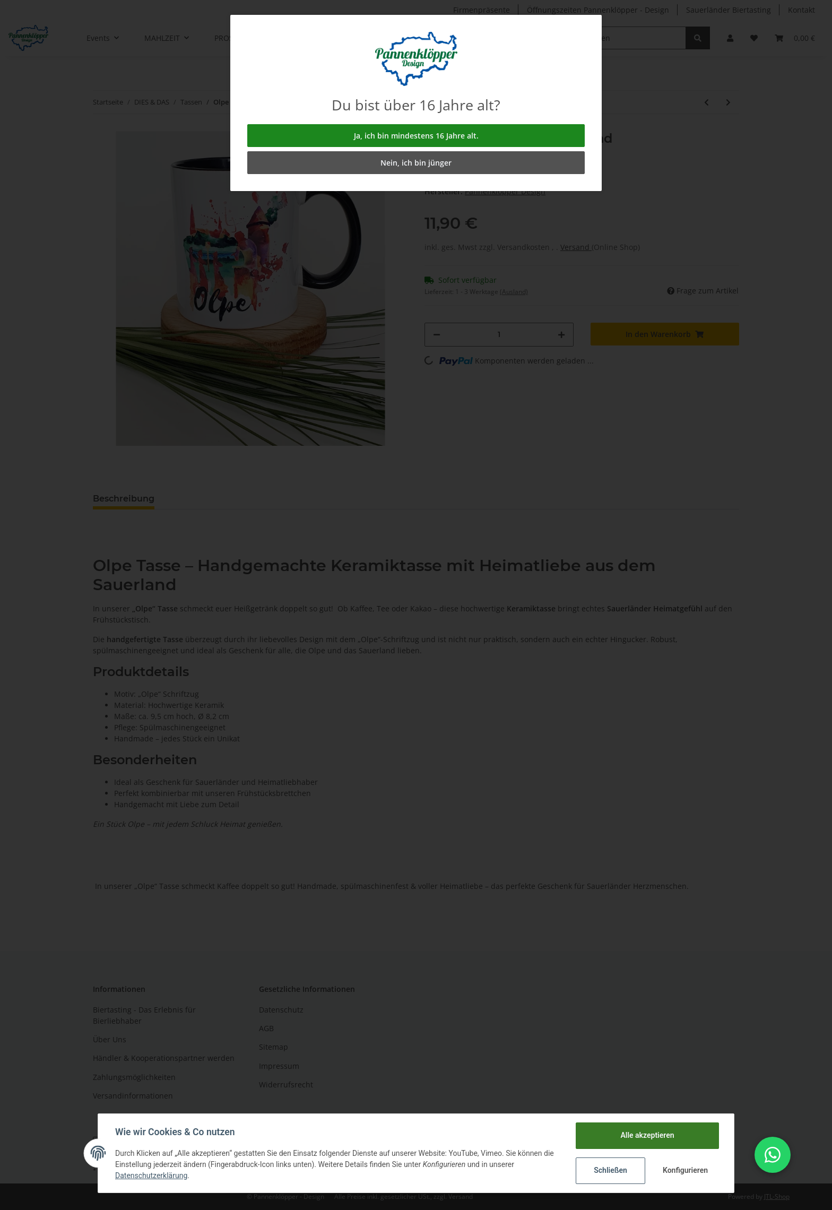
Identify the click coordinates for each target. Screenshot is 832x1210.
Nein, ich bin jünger (416, 163)
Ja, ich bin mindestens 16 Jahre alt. (416, 136)
